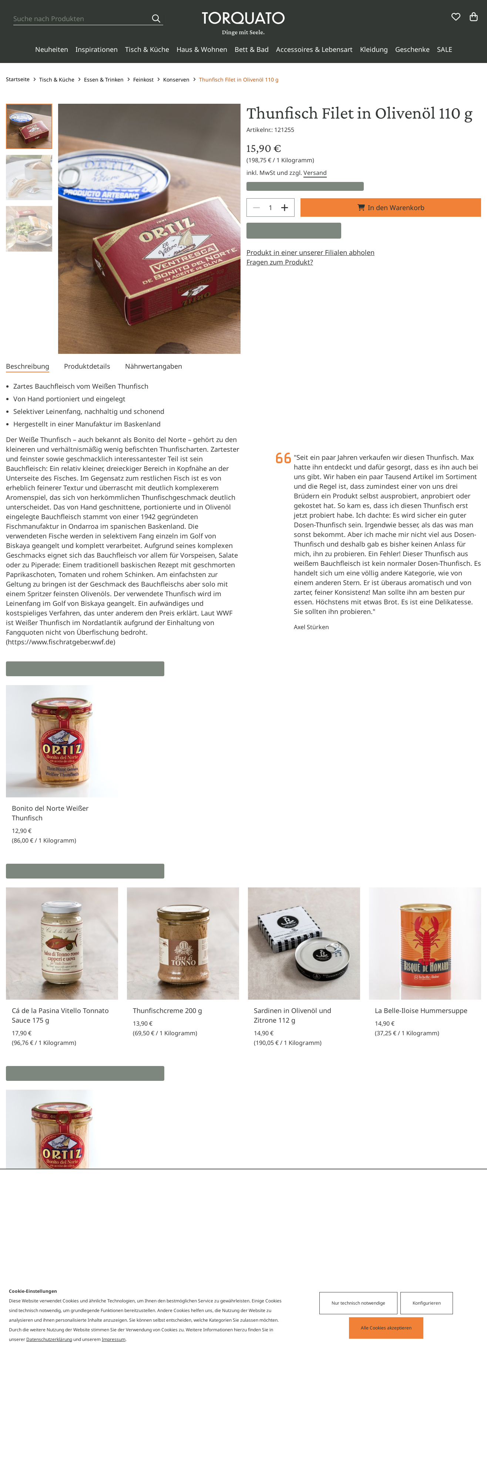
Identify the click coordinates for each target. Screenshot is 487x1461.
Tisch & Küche (147, 49)
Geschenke (412, 49)
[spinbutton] (270, 207)
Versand (315, 173)
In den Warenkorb (390, 207)
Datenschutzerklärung (49, 1339)
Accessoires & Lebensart (314, 49)
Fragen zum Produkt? (279, 262)
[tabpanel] (243, 514)
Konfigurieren (427, 1303)
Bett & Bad (252, 49)
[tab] (27, 366)
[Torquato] (243, 24)
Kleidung (374, 49)
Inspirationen (96, 49)
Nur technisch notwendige (358, 1303)
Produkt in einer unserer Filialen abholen (310, 252)
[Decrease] (256, 207)
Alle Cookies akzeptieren (386, 1328)
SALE (444, 49)
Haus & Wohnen (202, 49)
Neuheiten (51, 49)
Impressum (113, 1339)
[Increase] (284, 207)
